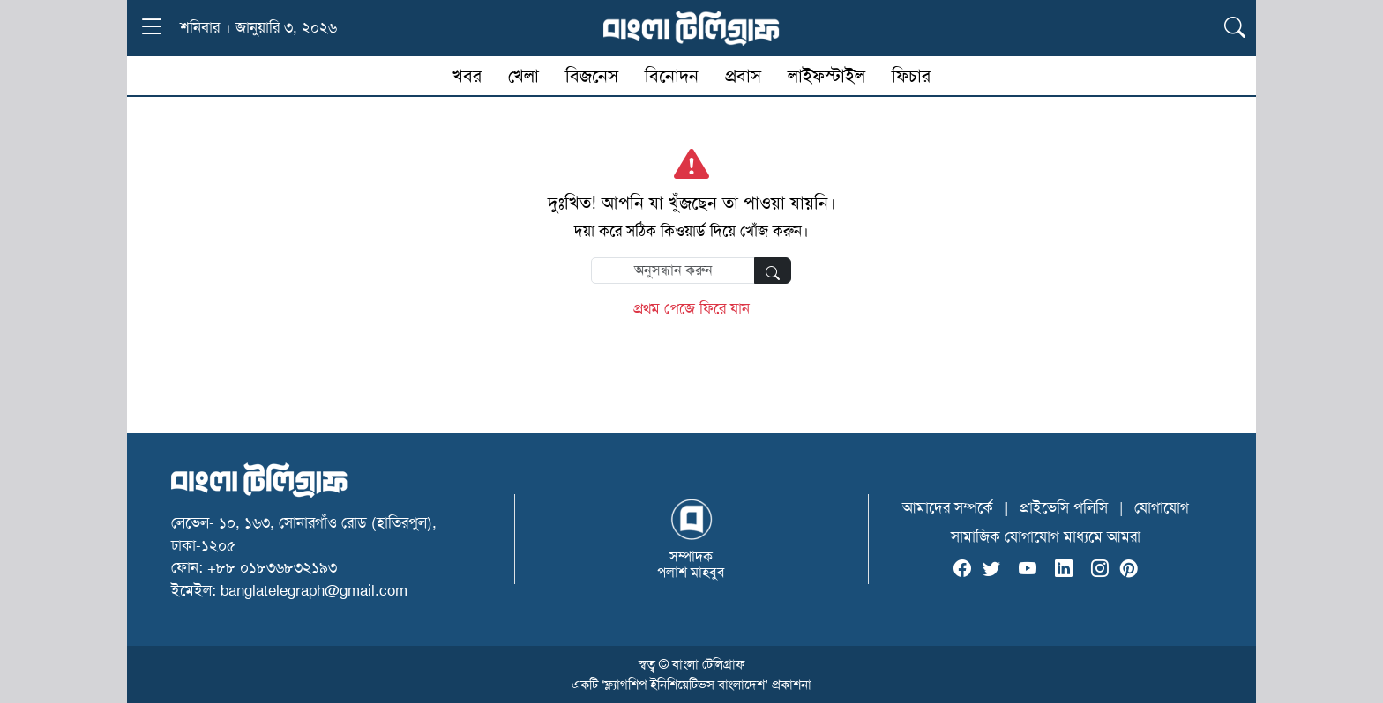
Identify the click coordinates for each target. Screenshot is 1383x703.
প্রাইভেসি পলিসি (1064, 507)
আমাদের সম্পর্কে (947, 507)
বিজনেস (591, 75)
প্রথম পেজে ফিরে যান (691, 308)
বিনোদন (672, 75)
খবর (467, 75)
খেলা (523, 75)
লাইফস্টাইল (826, 75)
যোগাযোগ (1161, 507)
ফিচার (911, 75)
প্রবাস (743, 75)
